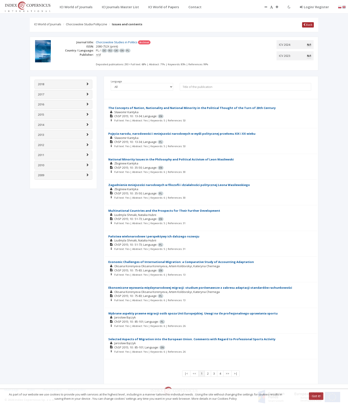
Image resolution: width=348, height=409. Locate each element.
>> (227, 373)
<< (194, 373)
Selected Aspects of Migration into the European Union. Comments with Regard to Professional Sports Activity (191, 339)
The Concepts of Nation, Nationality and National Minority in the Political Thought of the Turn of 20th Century (192, 108)
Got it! (316, 396)
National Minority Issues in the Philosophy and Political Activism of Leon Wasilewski (171, 159)
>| (235, 373)
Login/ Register (314, 7)
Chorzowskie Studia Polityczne (86, 24)
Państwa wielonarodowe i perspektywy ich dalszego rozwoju (153, 236)
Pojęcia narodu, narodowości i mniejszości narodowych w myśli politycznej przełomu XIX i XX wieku (181, 134)
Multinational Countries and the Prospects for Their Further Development (164, 211)
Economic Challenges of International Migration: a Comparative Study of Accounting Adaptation (181, 262)
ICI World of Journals (47, 24)
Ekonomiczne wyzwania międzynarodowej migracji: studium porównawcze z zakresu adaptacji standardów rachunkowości (200, 288)
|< (186, 373)
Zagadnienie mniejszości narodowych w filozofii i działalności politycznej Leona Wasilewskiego (179, 185)
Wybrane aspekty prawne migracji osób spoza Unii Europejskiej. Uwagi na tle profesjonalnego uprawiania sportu (193, 313)
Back (307, 25)
